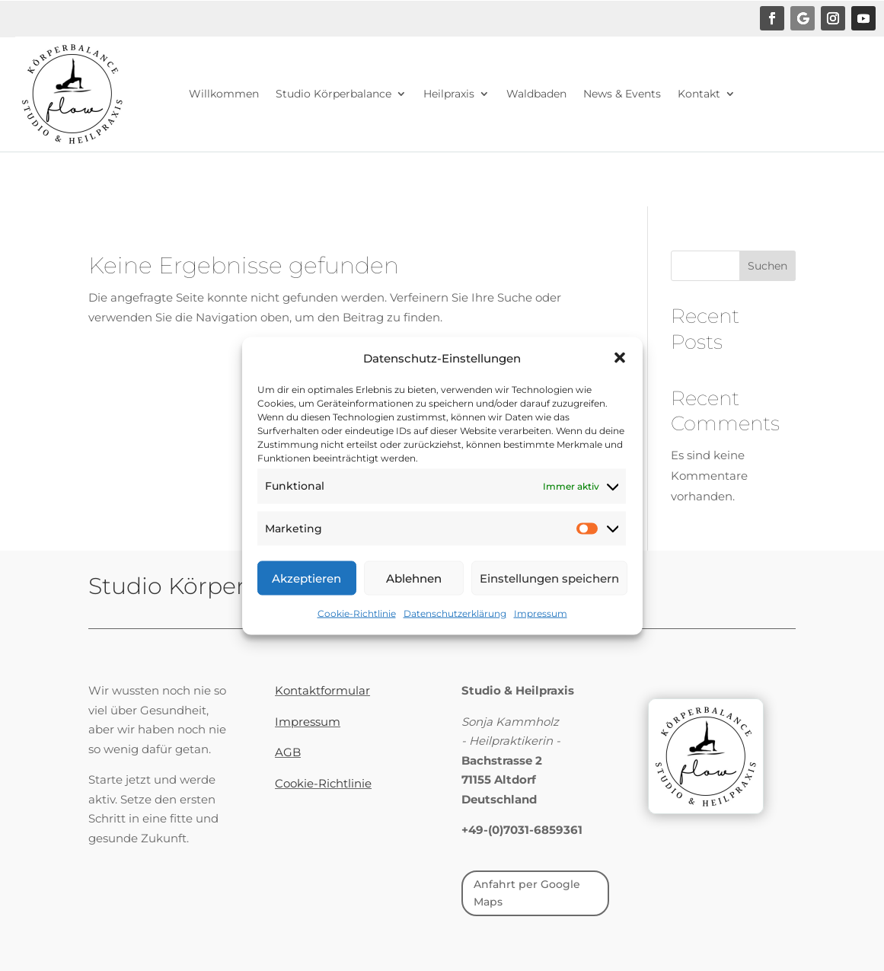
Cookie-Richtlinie (357, 631)
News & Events (622, 94)
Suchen (767, 266)
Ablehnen (414, 596)
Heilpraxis (448, 94)
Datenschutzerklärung (455, 631)
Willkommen (224, 94)
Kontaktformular (322, 690)
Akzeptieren (306, 596)
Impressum (540, 631)
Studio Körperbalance (333, 94)
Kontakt (699, 94)
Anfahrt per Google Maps (527, 893)
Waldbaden (536, 94)
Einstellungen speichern (549, 596)
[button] (619, 376)
